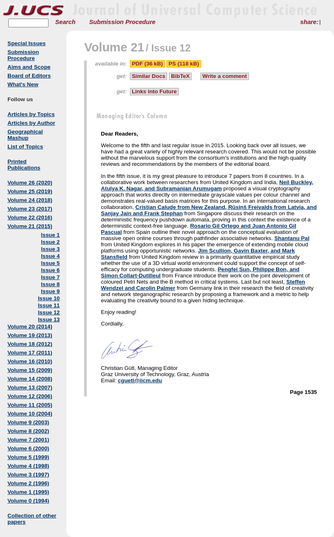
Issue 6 (50, 270)
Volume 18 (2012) (29, 344)
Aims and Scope (29, 67)
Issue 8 (50, 284)
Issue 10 (49, 298)
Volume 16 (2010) (29, 361)
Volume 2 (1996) (28, 483)
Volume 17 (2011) (29, 353)
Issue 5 (50, 263)
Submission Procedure (122, 22)
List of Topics (25, 146)
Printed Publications (23, 164)
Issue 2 (50, 242)
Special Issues (26, 43)
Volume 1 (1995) (28, 492)
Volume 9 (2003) (28, 422)
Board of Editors (29, 76)
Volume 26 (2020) (29, 183)
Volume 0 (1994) (28, 501)
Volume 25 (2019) (29, 191)
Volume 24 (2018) (29, 200)
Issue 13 (49, 319)
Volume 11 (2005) (29, 405)
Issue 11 (49, 305)
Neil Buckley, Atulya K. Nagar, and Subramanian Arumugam (207, 185)
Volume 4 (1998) (28, 466)
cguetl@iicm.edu (140, 380)
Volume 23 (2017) (29, 209)
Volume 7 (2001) (28, 440)
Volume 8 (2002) (28, 431)
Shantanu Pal (291, 238)
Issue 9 (50, 291)
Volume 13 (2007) (29, 387)
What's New (22, 84)
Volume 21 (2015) (29, 226)
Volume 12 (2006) (29, 396)
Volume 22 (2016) (29, 217)
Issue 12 (49, 312)
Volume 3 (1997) (28, 474)
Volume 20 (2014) (29, 326)
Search (65, 22)
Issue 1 (50, 235)
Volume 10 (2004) (29, 414)
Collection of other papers (31, 519)
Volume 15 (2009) (29, 370)
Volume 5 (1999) (28, 457)
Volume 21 (114, 47)
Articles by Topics (31, 114)
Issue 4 (50, 256)
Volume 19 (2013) (29, 335)
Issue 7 (50, 277)
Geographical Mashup (25, 135)
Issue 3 (50, 249)
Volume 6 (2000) (28, 448)
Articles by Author (31, 123)
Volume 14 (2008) (29, 379)
